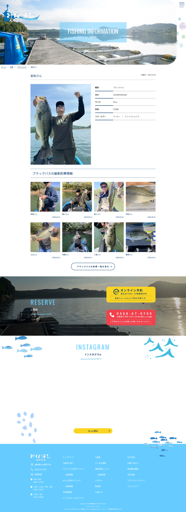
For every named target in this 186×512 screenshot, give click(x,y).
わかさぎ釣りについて (72, 480)
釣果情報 (69, 474)
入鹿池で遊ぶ (68, 463)
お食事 (97, 457)
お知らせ (98, 492)
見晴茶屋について (102, 468)
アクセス (98, 480)
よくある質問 (100, 463)
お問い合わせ (132, 463)
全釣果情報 (67, 492)
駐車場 (97, 486)
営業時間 (101, 474)
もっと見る (93, 431)
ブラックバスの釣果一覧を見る (93, 266)
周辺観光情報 (132, 468)
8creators (97, 506)
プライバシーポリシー (136, 480)
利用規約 (111, 509)
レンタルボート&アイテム (73, 497)
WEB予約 (131, 457)
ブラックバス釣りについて (73, 468)
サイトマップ (132, 486)
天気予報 (131, 474)
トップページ (68, 457)
